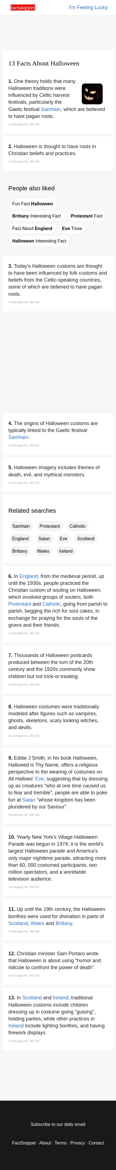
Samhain (51, 109)
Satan (44, 538)
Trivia (72, 228)
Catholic (78, 526)
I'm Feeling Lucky (88, 7)
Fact (87, 216)
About (45, 1143)
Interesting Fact (36, 216)
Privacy (77, 1143)
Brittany (19, 551)
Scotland (85, 538)
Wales (43, 551)
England (20, 538)
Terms (61, 1143)
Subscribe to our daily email (58, 1124)
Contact (96, 1143)
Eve (64, 538)
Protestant (50, 526)
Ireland (66, 551)
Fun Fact (32, 203)
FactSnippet (24, 1143)
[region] (58, 32)
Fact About (32, 228)
